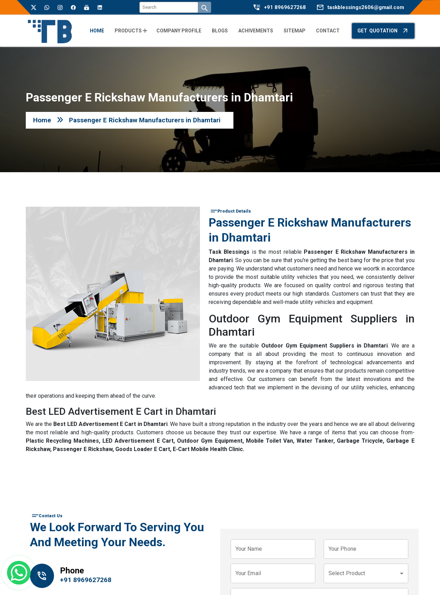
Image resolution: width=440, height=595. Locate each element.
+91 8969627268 (285, 7)
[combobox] (366, 573)
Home (42, 120)
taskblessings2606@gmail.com (365, 7)
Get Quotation (383, 30)
